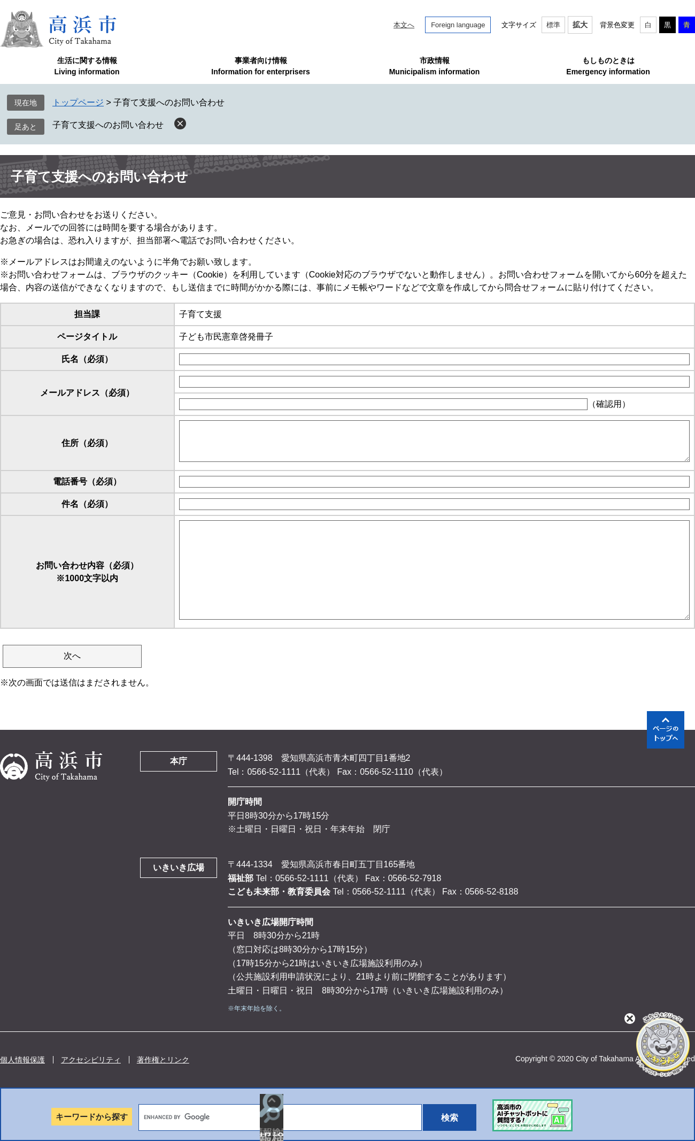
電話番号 (87, 481)
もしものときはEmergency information (608, 66)
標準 (553, 25)
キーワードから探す (92, 1116)
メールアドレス (87, 392)
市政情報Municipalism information (434, 66)
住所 (87, 443)
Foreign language (458, 25)
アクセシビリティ (91, 1059)
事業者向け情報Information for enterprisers (260, 66)
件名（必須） (87, 503)
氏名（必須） (87, 359)
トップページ (78, 102)
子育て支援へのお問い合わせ (108, 124)
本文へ (403, 25)
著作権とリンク (163, 1059)
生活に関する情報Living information (86, 66)
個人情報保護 (22, 1059)
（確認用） (609, 403)
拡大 (580, 24)
